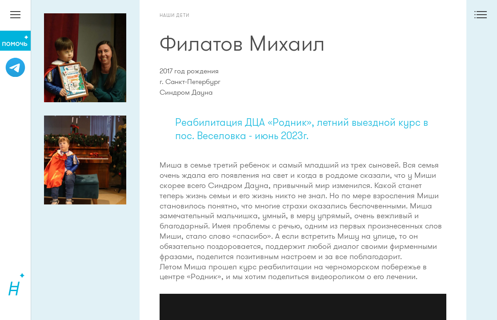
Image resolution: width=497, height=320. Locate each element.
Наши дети (174, 15)
